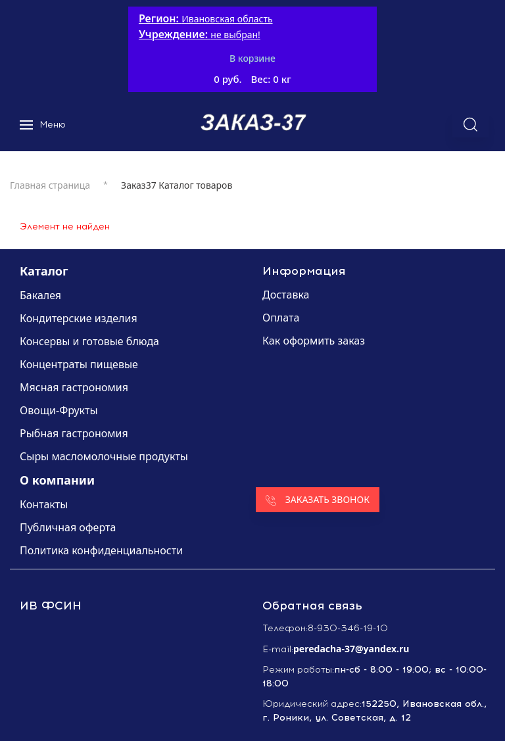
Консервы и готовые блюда (89, 341)
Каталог (44, 271)
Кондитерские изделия (78, 318)
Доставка (286, 294)
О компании (57, 480)
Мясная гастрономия (74, 387)
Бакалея (40, 295)
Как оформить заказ (313, 340)
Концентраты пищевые (79, 364)
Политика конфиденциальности (101, 550)
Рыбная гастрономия (74, 433)
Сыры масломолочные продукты (104, 456)
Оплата (280, 317)
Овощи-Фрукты (59, 410)
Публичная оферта (68, 527)
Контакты (44, 504)
